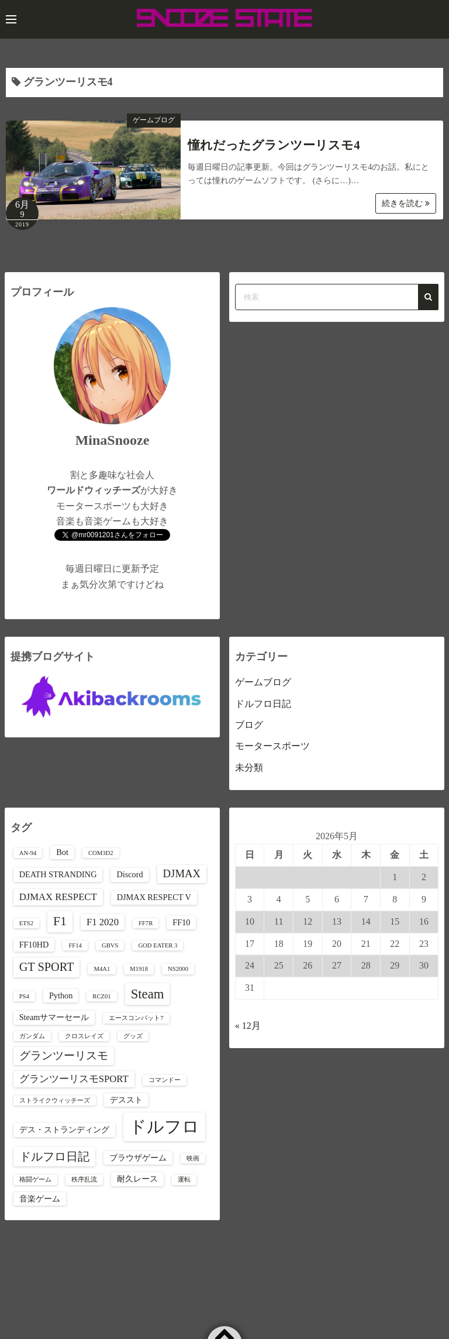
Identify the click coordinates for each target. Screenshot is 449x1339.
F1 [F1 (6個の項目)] (60, 921)
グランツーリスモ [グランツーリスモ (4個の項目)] (63, 1055)
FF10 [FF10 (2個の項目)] (181, 922)
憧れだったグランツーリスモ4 (274, 145)
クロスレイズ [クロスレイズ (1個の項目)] (84, 1036)
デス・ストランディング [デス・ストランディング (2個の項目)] (64, 1129)
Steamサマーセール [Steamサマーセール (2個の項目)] (54, 1017)
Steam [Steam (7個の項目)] (147, 994)
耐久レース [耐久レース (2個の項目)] (137, 1178)
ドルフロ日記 (263, 704)
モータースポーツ (272, 746)
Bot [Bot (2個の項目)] (62, 852)
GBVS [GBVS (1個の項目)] (110, 945)
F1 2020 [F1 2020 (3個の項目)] (103, 922)
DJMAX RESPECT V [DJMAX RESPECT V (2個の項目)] (154, 897)
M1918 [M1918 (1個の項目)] (139, 969)
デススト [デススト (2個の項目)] (126, 1099)
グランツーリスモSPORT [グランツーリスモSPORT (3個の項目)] (74, 1078)
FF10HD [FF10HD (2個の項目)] (34, 944)
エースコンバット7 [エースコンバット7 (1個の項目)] (136, 1018)
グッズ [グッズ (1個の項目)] (133, 1036)
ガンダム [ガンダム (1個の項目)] (32, 1036)
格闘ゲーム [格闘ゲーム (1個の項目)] (35, 1179)
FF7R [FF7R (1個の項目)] (146, 923)
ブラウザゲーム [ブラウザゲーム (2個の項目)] (138, 1157)
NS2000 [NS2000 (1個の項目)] (178, 969)
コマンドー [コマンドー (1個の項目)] (164, 1080)
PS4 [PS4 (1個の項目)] (24, 996)
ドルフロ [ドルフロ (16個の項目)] (164, 1126)
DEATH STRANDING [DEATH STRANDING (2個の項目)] (58, 874)
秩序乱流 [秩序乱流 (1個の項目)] (84, 1179)
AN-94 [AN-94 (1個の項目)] (28, 853)
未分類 (249, 767)
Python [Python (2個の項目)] (60, 995)
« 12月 (248, 1026)
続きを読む (406, 203)
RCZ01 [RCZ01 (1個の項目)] (101, 996)
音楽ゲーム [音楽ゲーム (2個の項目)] (39, 1198)
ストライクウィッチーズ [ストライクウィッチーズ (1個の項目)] (54, 1100)
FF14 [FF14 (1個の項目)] (75, 945)
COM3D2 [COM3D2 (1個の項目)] (100, 853)
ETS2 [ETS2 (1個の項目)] (26, 923)
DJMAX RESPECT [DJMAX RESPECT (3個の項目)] (58, 896)
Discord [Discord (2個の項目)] (129, 874)
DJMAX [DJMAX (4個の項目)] (182, 873)
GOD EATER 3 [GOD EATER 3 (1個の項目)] (157, 945)
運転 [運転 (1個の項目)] (184, 1179)
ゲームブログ (154, 120)
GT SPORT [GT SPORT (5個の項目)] (46, 966)
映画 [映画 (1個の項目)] (192, 1158)
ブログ (249, 725)
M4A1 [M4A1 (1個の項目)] (102, 969)
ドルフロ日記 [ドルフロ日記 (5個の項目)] (54, 1156)
